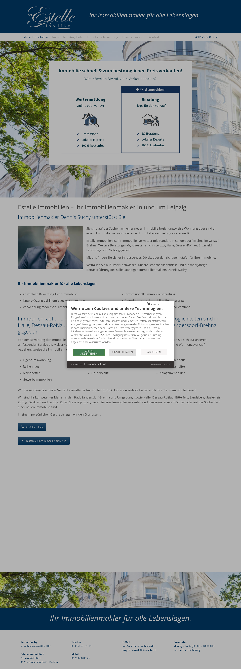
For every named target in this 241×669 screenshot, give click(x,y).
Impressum (77, 364)
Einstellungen (122, 352)
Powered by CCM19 (160, 364)
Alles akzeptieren (89, 352)
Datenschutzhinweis (96, 364)
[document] (120, 327)
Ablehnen (154, 352)
